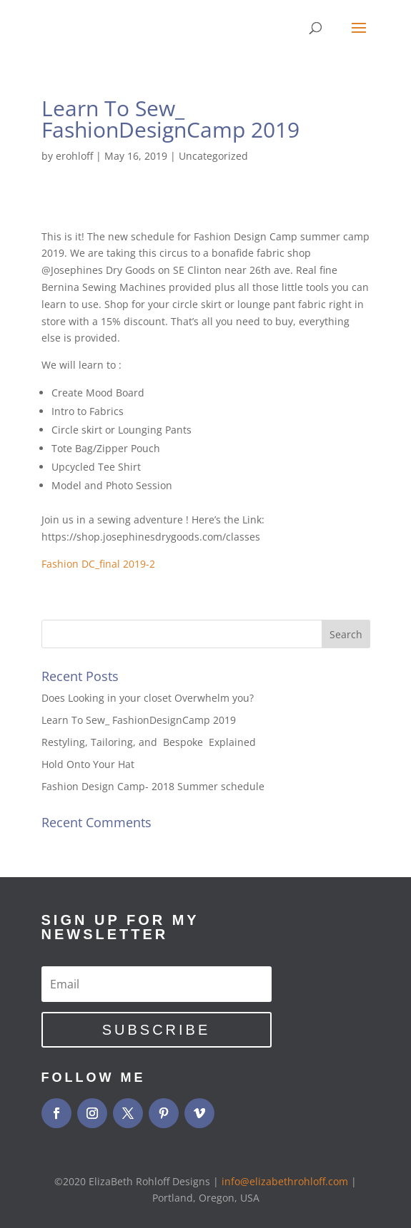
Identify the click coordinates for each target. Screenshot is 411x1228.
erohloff (74, 156)
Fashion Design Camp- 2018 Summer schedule (152, 786)
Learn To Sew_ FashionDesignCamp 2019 (138, 720)
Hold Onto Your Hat (87, 764)
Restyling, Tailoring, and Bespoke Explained (150, 742)
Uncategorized (213, 156)
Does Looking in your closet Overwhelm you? (147, 698)
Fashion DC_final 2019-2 (98, 563)
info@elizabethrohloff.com (285, 1181)
